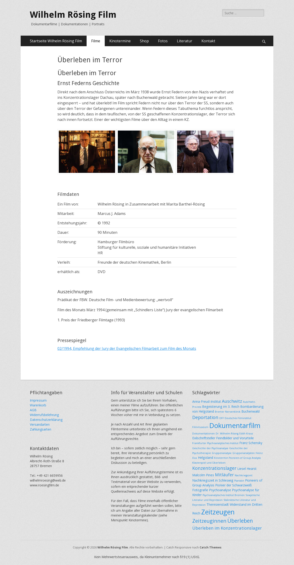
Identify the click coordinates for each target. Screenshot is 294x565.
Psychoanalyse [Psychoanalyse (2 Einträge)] (220, 490)
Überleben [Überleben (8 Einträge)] (240, 520)
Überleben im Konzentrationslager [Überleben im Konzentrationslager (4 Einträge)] (227, 528)
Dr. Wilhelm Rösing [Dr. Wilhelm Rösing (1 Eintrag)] (227, 433)
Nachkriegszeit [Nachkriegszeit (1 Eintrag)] (243, 475)
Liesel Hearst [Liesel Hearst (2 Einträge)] (247, 468)
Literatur (184, 40)
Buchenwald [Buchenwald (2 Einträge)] (250, 411)
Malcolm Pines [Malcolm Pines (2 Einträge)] (203, 475)
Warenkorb (38, 405)
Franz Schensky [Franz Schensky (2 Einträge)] (250, 443)
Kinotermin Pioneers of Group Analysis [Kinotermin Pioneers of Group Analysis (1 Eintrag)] (237, 457)
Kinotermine (120, 40)
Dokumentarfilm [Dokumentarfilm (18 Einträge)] (234, 425)
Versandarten (40, 424)
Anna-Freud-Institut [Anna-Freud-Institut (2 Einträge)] (206, 401)
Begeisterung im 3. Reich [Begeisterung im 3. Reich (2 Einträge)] (220, 406)
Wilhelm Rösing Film (73, 15)
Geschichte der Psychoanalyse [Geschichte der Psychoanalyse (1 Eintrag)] (210, 448)
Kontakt (208, 40)
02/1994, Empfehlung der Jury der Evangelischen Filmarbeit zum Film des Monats (126, 348)
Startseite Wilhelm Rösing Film (56, 40)
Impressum (38, 400)
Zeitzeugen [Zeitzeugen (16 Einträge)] (218, 512)
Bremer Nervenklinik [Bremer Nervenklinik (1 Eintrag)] (227, 411)
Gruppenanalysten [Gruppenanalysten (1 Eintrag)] (243, 453)
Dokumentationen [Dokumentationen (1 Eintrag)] (203, 433)
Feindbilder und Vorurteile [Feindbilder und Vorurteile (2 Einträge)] (235, 438)
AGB (33, 410)
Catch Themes (210, 547)
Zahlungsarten (40, 429)
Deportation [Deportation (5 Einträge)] (205, 417)
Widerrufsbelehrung (44, 415)
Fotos (163, 40)
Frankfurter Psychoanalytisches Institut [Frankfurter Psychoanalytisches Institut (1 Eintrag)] (215, 443)
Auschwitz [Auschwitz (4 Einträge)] (232, 401)
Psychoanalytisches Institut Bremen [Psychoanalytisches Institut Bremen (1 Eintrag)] (224, 495)
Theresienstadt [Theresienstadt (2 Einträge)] (217, 504)
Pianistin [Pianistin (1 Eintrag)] (239, 480)
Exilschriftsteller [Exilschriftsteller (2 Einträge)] (203, 438)
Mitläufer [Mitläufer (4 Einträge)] (224, 474)
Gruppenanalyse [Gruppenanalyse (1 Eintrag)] (222, 453)
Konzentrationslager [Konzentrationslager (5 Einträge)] (214, 468)
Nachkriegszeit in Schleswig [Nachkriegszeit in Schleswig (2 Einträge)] (212, 480)
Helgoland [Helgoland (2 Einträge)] (205, 457)
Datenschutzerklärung (46, 419)
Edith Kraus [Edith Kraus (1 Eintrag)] (246, 433)
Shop (144, 40)
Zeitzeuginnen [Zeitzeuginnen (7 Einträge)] (209, 520)
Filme (95, 40)
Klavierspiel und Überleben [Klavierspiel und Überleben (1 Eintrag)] (209, 462)
